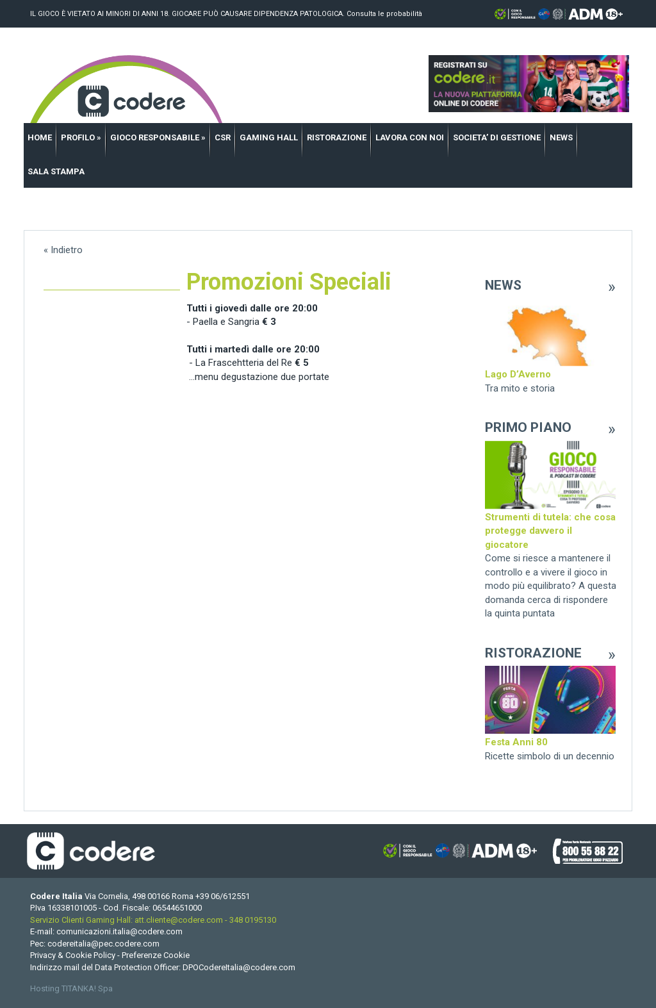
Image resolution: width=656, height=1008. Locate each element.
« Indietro (63, 250)
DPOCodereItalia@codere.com (239, 967)
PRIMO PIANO (527, 427)
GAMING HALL (269, 137)
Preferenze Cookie (156, 955)
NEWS (561, 137)
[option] (550, 346)
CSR (223, 137)
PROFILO (81, 137)
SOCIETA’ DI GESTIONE (497, 137)
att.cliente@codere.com (179, 920)
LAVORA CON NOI (409, 137)
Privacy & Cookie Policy (72, 955)
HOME (40, 137)
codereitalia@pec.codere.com (103, 943)
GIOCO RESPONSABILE (158, 137)
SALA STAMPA (56, 171)
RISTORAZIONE (336, 137)
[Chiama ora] (222, 896)
